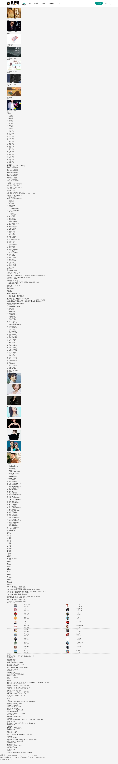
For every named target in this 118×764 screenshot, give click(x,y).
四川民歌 (11, 139)
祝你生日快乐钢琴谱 (14, 522)
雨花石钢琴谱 (10, 290)
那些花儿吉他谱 (13, 350)
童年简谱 (11, 242)
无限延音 (26, 625)
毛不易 (8, 656)
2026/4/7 (9, 566)
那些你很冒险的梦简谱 (16, 728)
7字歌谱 (9, 543)
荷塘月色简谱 (12, 264)
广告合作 (2, 754)
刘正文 (8, 716)
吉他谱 (36, 3)
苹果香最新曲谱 (13, 179)
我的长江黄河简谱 (13, 677)
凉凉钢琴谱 (12, 496)
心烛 (25, 609)
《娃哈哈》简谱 (11, 188)
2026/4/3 (9, 573)
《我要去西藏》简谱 (16, 195)
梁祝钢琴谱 (12, 491)
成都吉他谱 (11, 308)
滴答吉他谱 (12, 354)
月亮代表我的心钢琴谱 (15, 494)
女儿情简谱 (11, 213)
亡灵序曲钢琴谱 (13, 512)
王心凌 (8, 429)
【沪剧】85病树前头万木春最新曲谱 (16, 166)
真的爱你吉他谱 (13, 359)
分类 (58, 3)
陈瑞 (8, 394)
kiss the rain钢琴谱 (14, 519)
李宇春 (8, 440)
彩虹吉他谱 (12, 362)
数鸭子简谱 (12, 233)
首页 (24, 3)
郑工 (77, 629)
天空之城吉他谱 (13, 313)
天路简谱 (11, 262)
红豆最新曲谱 (12, 733)
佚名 (8, 187)
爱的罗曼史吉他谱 (13, 370)
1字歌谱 (9, 533)
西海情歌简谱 (12, 260)
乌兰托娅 (9, 195)
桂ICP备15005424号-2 (5, 759)
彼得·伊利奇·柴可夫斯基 (13, 300)
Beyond (9, 283)
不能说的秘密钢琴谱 (14, 497)
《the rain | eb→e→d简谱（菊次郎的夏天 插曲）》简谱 (21, 193)
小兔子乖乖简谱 (13, 244)
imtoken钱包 (23, 752)
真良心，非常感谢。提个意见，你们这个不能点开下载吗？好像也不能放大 (26, 682)
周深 (8, 383)
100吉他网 (17, 752)
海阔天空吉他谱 (13, 332)
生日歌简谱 (12, 229)
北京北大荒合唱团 (11, 277)
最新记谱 (9, 602)
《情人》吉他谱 (15, 283)
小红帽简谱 (12, 251)
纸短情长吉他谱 (13, 349)
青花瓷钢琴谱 (12, 506)
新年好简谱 (12, 256)
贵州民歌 (11, 141)
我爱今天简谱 (12, 675)
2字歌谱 (9, 535)
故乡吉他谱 (12, 344)
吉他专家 (78, 638)
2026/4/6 (9, 568)
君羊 (25, 617)
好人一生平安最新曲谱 (12, 167)
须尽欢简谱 (11, 715)
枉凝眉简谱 (12, 246)
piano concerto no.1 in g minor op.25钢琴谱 (18, 298)
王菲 (8, 718)
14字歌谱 (9, 555)
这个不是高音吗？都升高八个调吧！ (16, 687)
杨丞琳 (8, 729)
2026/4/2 (9, 574)
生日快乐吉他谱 (13, 360)
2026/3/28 (9, 583)
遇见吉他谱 (12, 367)
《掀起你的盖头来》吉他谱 (23, 277)
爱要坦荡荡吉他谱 (13, 705)
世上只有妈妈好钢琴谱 (15, 507)
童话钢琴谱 (12, 530)
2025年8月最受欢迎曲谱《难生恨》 (19, 597)
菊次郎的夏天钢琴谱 (14, 473)
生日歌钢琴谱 (12, 524)
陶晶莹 (8, 703)
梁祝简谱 (11, 211)
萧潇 (8, 705)
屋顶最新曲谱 (19, 710)
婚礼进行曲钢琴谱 (13, 515)
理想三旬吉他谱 (13, 357)
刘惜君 (8, 662)
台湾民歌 (11, 157)
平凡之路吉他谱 (13, 314)
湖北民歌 (11, 133)
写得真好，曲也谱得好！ (13, 685)
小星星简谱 (11, 203)
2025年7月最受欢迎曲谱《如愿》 (18, 599)
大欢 (8, 659)
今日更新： (10, 558)
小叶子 (78, 604)
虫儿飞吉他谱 (12, 352)
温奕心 (8, 180)
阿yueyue (9, 708)
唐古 (8, 741)
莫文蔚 (8, 723)
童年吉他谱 (12, 341)
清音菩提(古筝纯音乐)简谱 (15, 746)
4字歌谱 (9, 538)
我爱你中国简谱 (13, 221)
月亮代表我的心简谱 (14, 223)
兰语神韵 (26, 646)
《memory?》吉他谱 (12, 270)
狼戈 (8, 179)
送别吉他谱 (12, 363)
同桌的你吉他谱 (13, 327)
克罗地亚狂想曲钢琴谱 (14, 471)
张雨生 (8, 724)
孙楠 (11, 706)
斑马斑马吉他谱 (13, 319)
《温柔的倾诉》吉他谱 (12, 280)
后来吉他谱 (12, 321)
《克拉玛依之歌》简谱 (16, 198)
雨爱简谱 (12, 729)
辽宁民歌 (11, 126)
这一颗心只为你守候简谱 (17, 664)
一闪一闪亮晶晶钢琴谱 (15, 483)
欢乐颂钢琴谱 (12, 509)
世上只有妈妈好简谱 (14, 208)
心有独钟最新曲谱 (13, 711)
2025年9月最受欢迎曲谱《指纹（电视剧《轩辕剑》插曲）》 (25, 596)
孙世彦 (26, 638)
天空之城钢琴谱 (13, 470)
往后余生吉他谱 (13, 318)
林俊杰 (8, 728)
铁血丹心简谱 (12, 236)
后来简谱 (12, 749)
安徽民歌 (11, 118)
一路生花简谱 (13, 731)
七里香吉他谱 (12, 339)
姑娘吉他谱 (12, 355)
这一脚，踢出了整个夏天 (13, 695)
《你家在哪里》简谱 (14, 185)
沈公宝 (78, 634)
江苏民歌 (11, 115)
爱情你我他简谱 (14, 665)
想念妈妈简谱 (12, 659)
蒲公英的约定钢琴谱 (14, 511)
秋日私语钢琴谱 (13, 501)
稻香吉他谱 (12, 342)
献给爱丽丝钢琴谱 (13, 484)
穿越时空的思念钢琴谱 (15, 520)
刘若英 (8, 749)
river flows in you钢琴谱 (15, 499)
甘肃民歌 (11, 146)
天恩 (25, 621)
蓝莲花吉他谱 (12, 326)
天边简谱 (11, 254)
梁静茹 (8, 721)
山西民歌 (11, 125)
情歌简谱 (12, 721)
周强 (8, 734)
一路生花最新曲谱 (14, 180)
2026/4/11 (9, 560)
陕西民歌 (11, 144)
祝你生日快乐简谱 (13, 249)
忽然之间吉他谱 (13, 365)
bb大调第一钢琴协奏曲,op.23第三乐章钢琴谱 (30, 301)
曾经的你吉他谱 (13, 336)
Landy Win (13, 710)
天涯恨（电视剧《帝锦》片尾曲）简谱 (22, 734)
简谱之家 (11, 752)
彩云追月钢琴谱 (13, 504)
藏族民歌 (11, 153)
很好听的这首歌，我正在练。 (14, 692)
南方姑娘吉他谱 (13, 345)
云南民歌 (11, 143)
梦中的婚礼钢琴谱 (13, 466)
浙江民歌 (11, 117)
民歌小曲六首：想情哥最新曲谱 (17, 713)
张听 (8, 177)
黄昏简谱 (11, 726)
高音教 (26, 642)
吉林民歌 (11, 128)
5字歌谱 (9, 540)
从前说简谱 (13, 742)
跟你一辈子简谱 (17, 706)
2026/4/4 (9, 571)
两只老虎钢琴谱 (13, 476)
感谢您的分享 (10, 690)
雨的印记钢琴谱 (13, 493)
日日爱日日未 (79, 642)
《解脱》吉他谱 (16, 272)
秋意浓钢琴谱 (16, 293)
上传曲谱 (99, 3)
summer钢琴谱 (12, 478)
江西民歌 (11, 121)
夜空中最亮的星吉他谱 (15, 324)
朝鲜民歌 (11, 162)
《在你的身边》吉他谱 (12, 274)
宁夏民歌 (11, 156)
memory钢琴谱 (10, 288)
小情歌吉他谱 (12, 368)
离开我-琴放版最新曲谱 (16, 703)
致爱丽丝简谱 (12, 220)
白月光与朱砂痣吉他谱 (14, 306)
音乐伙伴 (78, 613)
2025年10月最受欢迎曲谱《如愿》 (18, 594)
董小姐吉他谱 (12, 331)
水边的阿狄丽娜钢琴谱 (15, 486)
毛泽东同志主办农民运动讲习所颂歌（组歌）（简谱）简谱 (28, 719)
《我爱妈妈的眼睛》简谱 (13, 197)
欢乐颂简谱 (12, 218)
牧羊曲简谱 (12, 234)
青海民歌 (11, 148)
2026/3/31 (9, 578)
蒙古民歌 (11, 149)
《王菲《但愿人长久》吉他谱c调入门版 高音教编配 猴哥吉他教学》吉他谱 (26, 275)
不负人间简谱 (15, 708)
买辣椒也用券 (10, 701)
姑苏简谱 (12, 661)
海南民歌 (11, 138)
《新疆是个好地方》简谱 (15, 187)
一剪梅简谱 (12, 238)
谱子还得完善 (10, 683)
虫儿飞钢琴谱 (12, 480)
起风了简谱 (12, 224)
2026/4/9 (9, 563)
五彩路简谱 (12, 672)
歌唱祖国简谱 (12, 265)
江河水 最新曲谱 (13, 737)
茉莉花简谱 (12, 259)
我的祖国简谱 (12, 257)
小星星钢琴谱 (12, 468)
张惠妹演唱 (9, 272)
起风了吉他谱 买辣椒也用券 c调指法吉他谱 (24, 701)
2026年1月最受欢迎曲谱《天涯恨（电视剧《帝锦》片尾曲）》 (26, 589)
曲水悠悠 (26, 634)
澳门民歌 (11, 159)
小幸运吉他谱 (12, 347)
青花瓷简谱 (12, 216)
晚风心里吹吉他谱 (18, 662)
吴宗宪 (8, 710)
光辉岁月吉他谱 (13, 337)
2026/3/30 (9, 579)
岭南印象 (26, 613)
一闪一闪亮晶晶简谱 (14, 210)
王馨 (8, 417)
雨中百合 (9, 406)
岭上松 (26, 650)
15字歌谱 (9, 556)
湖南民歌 (11, 135)
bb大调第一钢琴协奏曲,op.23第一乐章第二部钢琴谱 (32, 300)
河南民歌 (11, 131)
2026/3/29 (9, 581)
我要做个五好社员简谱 (12, 669)
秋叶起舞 (78, 621)
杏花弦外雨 (79, 609)
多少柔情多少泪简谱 (15, 716)
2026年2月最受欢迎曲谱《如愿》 (18, 588)
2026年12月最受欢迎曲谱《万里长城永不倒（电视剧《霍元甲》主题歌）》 (29, 591)
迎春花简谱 (13, 744)
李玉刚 (8, 661)
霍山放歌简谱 (10, 670)
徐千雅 (8, 706)
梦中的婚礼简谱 (13, 215)
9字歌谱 (9, 547)
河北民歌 (11, 123)
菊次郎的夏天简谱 (13, 252)
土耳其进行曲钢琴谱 (14, 488)
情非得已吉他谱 (13, 323)
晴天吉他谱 (11, 309)
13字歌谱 (9, 553)
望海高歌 (9, 463)
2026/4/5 (9, 569)
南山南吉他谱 (12, 334)
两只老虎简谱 (12, 205)
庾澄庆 (8, 285)
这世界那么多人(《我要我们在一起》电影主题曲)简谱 (23, 723)
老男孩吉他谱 (12, 316)
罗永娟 (11, 734)
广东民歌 (11, 136)
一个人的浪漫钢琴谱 (14, 527)
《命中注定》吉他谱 (15, 285)
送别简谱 (11, 206)
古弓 (77, 617)
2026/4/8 (9, 565)
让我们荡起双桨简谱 (14, 239)
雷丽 (8, 672)
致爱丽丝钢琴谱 (13, 481)
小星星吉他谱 (12, 311)
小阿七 (8, 742)
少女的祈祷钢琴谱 (13, 525)
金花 (8, 674)
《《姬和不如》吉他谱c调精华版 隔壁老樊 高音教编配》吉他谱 (23, 282)
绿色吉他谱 (12, 329)
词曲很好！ (9, 680)
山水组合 (9, 452)
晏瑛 (8, 677)
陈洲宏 (78, 650)
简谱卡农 (78, 646)
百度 (8, 752)
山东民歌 (11, 130)
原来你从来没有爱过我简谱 (16, 741)
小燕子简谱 (12, 247)
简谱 (29, 3)
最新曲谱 (51, 3)
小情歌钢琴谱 (12, 529)
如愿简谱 (11, 718)
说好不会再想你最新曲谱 (22, 667)
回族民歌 (11, 161)
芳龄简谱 (11, 657)
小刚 (8, 726)
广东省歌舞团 (10, 719)
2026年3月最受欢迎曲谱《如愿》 (18, 586)
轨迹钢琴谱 (9, 291)
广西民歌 (11, 151)
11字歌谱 (9, 550)
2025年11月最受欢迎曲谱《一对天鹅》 (20, 593)
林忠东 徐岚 (10, 293)
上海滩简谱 (12, 241)
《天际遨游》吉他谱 (12, 278)
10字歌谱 (9, 548)
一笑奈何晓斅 (79, 625)
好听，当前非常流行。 (12, 693)
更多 (8, 7)
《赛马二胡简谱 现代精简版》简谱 (15, 192)
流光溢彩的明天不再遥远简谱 (16, 674)
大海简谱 (12, 724)
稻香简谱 (11, 267)
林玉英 (8, 744)
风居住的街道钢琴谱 (14, 502)
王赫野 (12, 662)
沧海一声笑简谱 (13, 226)
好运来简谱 (11, 202)
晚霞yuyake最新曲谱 (12, 175)
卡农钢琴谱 (11, 475)
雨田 (8, 657)
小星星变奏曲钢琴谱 (14, 517)
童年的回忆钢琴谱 (13, 489)
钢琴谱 (43, 3)
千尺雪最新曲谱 (13, 177)
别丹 (8, 675)
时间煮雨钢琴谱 (13, 514)
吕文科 (8, 198)
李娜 (8, 185)
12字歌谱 (9, 551)
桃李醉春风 (27, 604)
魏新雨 (8, 665)
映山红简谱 (12, 231)
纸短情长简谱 (12, 228)
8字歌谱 (9, 545)
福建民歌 (11, 120)
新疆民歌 (11, 154)
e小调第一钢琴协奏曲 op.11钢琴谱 (15, 295)
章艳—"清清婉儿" (11, 667)
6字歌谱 (9, 542)
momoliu (26, 629)
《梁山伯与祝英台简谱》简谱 (14, 184)
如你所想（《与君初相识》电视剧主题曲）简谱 (22, 656)
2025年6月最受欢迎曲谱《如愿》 (18, 601)
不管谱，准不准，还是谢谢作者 (15, 688)
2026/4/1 (9, 576)
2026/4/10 (9, 561)
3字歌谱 (9, 537)
